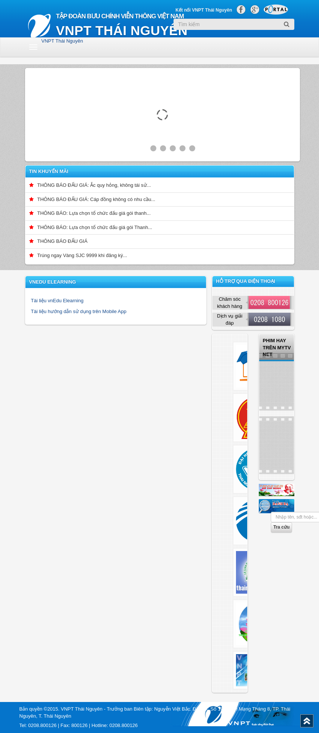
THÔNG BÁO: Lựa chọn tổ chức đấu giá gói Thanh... (94, 227)
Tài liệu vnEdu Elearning (57, 300)
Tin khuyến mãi (48, 171)
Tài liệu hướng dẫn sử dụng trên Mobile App (78, 311)
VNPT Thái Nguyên (62, 41)
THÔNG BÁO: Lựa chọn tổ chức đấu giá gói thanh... (94, 213)
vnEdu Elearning (52, 282)
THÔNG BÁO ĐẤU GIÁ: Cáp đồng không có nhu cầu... (96, 199)
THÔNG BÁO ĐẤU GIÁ (62, 241)
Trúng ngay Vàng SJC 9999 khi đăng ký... (82, 255)
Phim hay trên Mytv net (277, 347)
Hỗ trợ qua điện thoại (245, 281)
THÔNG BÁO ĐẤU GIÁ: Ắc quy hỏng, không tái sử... (94, 185)
